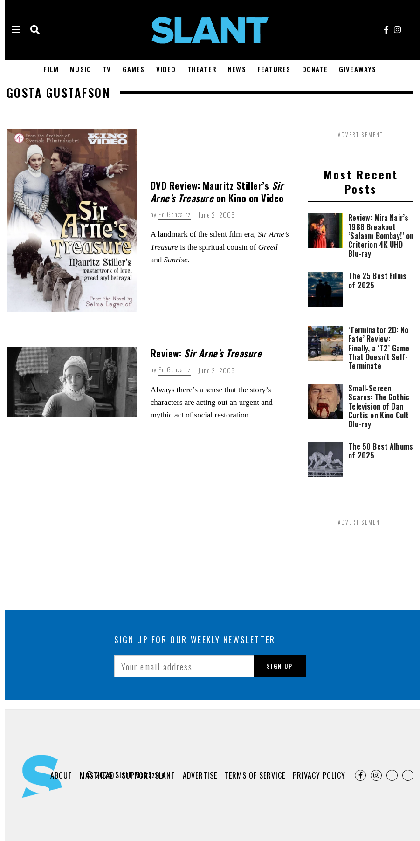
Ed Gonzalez (174, 214)
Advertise (199, 775)
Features (274, 69)
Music (80, 69)
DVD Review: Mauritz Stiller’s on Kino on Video (217, 191)
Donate (315, 69)
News (237, 69)
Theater (202, 69)
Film (51, 69)
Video (166, 69)
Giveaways (358, 69)
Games (134, 69)
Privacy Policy (319, 775)
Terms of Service (255, 775)
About (60, 775)
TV (107, 69)
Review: (206, 353)
